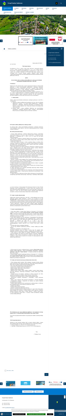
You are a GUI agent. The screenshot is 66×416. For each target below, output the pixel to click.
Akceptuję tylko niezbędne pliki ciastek (36, 414)
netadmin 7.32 (61, 413)
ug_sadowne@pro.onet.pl (9, 62)
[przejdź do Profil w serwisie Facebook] (65, 19)
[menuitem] (7, 9)
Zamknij (50, 414)
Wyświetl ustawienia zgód (19, 414)
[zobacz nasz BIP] (59, 3)
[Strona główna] (20, 49)
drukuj (63, 53)
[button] (57, 3)
